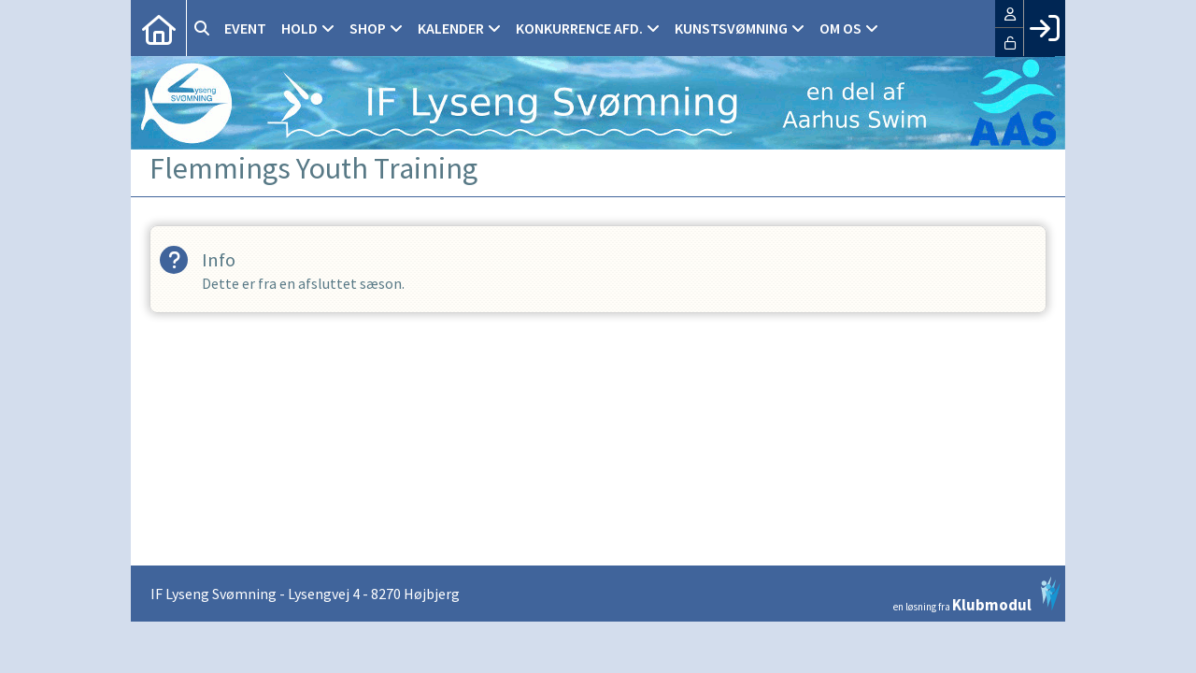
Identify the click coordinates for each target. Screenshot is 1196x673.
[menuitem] (159, 28)
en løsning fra (977, 594)
